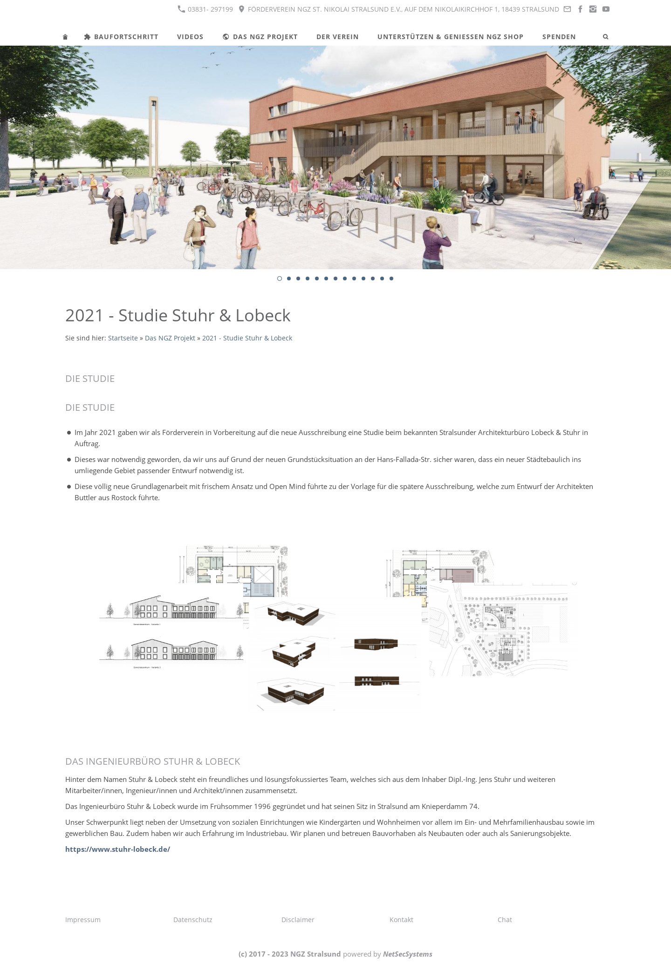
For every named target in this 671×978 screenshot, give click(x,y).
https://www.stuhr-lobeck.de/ (117, 849)
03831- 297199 (205, 9)
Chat (505, 919)
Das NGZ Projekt (170, 338)
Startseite (123, 338)
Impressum (83, 919)
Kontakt (401, 919)
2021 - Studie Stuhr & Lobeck (247, 338)
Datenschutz (192, 919)
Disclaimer (298, 919)
